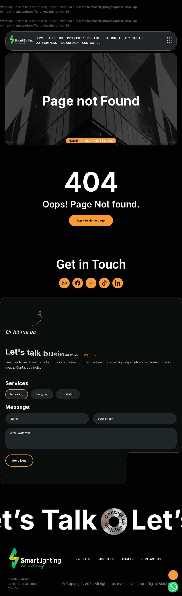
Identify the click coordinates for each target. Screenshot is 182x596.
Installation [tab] (68, 394)
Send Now (19, 460)
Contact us (91, 43)
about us (106, 559)
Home (40, 38)
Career (127, 559)
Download (69, 43)
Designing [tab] (41, 394)
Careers (138, 38)
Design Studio (116, 38)
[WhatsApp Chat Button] (173, 587)
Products (74, 38)
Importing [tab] (16, 394)
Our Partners (46, 43)
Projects (94, 38)
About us (55, 38)
